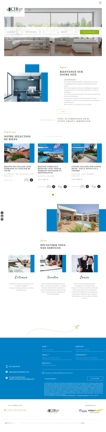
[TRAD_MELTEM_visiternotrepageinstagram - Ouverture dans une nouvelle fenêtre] (2, 219)
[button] (53, 195)
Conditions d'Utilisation (82, 395)
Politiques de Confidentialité (68, 395)
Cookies (82, 423)
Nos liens (71, 423)
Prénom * (80, 347)
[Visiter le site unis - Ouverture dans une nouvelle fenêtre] (83, 411)
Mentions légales (61, 423)
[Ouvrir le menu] (100, 2)
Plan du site (54, 423)
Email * (45, 355)
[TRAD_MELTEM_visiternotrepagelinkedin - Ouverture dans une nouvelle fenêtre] (2, 216)
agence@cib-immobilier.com (19, 372)
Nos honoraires (48, 423)
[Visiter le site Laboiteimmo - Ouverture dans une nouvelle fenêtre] (10, 424)
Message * (47, 363)
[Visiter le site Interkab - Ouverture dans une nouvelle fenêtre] (95, 412)
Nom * (45, 347)
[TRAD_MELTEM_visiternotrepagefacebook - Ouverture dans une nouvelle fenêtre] (2, 212)
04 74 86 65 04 (14, 367)
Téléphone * (82, 355)
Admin (66, 423)
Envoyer (95, 379)
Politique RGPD (77, 423)
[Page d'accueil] (14, 9)
